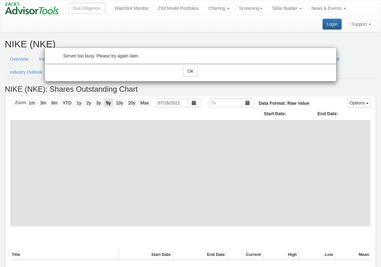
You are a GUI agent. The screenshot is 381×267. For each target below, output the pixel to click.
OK (190, 71)
